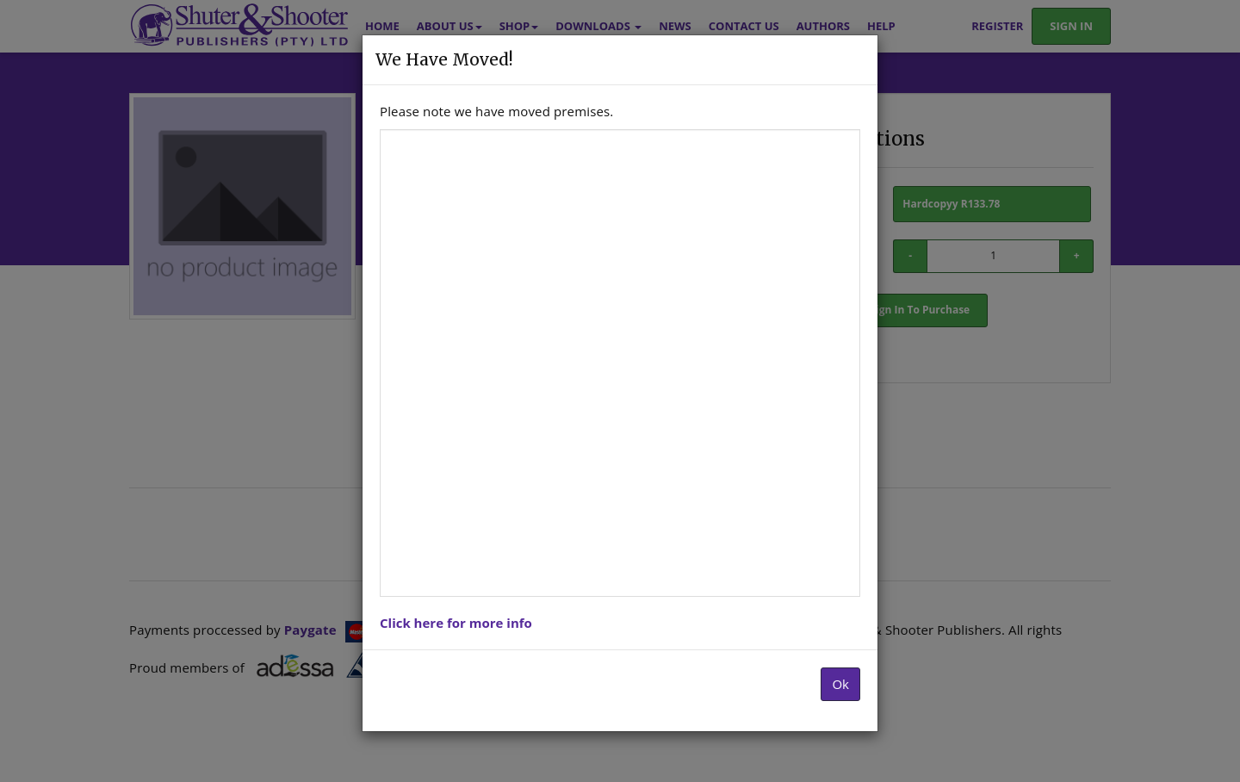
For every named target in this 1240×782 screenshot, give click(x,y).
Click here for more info (456, 622)
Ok (840, 683)
